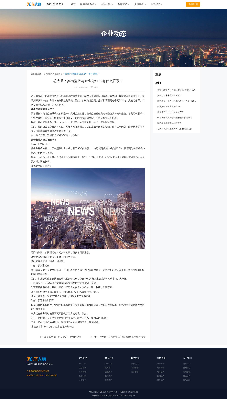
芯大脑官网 (48, 74)
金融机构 (108, 372)
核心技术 (82, 368)
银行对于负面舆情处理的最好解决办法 (174, 117)
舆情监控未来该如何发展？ (169, 95)
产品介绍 (82, 364)
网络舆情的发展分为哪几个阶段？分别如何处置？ (177, 101)
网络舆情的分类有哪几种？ (169, 106)
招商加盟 (187, 372)
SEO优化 (135, 364)
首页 (73, 4)
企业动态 (58, 74)
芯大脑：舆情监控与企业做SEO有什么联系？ (81, 74)
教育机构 (108, 376)
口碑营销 (134, 368)
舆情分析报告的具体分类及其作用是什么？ (176, 90)
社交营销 (134, 372)
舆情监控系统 (88, 4)
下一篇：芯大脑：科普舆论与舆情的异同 (60, 337)
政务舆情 (160, 368)
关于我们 (157, 4)
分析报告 (82, 380)
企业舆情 (160, 364)
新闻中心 (187, 368)
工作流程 (82, 372)
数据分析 (82, 376)
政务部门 (108, 368)
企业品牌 (108, 364)
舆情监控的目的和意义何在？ (170, 112)
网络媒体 (160, 372)
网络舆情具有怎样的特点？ (169, 123)
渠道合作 (187, 376)
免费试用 (193, 4)
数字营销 (124, 4)
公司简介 (187, 364)
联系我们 (187, 380)
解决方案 (107, 4)
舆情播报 (140, 4)
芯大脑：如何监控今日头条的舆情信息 (174, 128)
